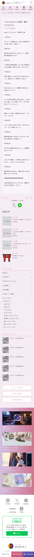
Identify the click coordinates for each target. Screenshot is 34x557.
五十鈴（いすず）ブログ (11, 315)
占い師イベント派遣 (8, 294)
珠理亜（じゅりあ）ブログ (11, 318)
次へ (29, 198)
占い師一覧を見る (17, 393)
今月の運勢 (6, 28)
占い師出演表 (28, 554)
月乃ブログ (7, 301)
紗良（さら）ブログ (9, 321)
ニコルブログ (8, 310)
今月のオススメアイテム (9, 281)
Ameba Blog (12, 510)
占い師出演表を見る (17, 400)
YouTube (8, 502)
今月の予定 (5, 277)
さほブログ (7, 304)
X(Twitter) (17, 502)
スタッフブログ (6, 298)
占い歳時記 (5, 285)
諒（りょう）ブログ (9, 327)
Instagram (26, 502)
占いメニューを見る (17, 387)
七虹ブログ (7, 307)
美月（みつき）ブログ (10, 324)
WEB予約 (17, 554)
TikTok (21, 510)
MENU (31, 3)
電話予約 (5, 554)
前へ (5, 198)
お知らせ (4, 272)
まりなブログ (8, 312)
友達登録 (17, 533)
